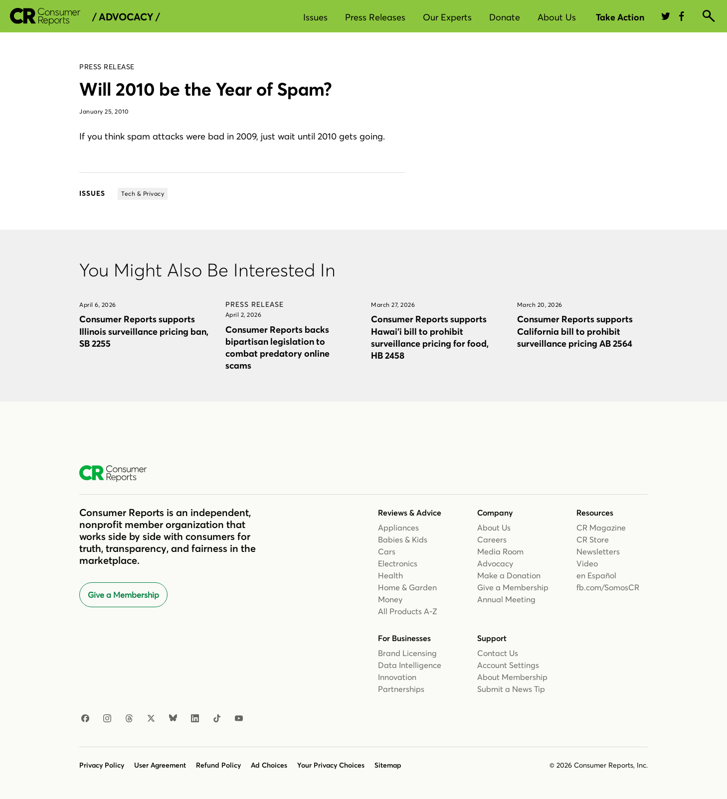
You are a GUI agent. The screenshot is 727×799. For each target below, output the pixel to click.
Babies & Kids (402, 539)
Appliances (398, 528)
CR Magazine (601, 528)
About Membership (512, 677)
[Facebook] (85, 719)
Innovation (397, 677)
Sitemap (387, 765)
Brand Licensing (407, 653)
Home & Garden (407, 587)
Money (390, 599)
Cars (386, 551)
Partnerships (401, 689)
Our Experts (447, 17)
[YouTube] (239, 719)
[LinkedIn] (195, 719)
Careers (492, 539)
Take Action (620, 17)
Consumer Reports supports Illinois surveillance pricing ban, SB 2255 (143, 331)
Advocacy (495, 563)
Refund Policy (218, 765)
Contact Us (497, 653)
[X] (151, 719)
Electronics (397, 563)
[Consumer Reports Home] (118, 473)
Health (390, 575)
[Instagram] (107, 719)
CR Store (592, 539)
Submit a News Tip (511, 689)
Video (587, 563)
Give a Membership (123, 595)
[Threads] (129, 719)
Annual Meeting (506, 599)
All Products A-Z (407, 611)
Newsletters (598, 551)
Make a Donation (509, 575)
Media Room (500, 551)
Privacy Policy (101, 765)
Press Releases (375, 17)
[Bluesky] (173, 719)
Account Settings (508, 665)
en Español (596, 575)
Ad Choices (269, 765)
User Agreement (160, 765)
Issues (315, 17)
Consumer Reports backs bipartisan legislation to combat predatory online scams (277, 347)
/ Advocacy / (126, 17)
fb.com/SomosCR (607, 587)
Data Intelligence (409, 665)
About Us (557, 17)
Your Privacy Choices (330, 765)
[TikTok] (217, 719)
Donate (504, 17)
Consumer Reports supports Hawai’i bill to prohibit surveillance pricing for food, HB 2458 (430, 337)
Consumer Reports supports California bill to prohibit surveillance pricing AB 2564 (575, 331)
